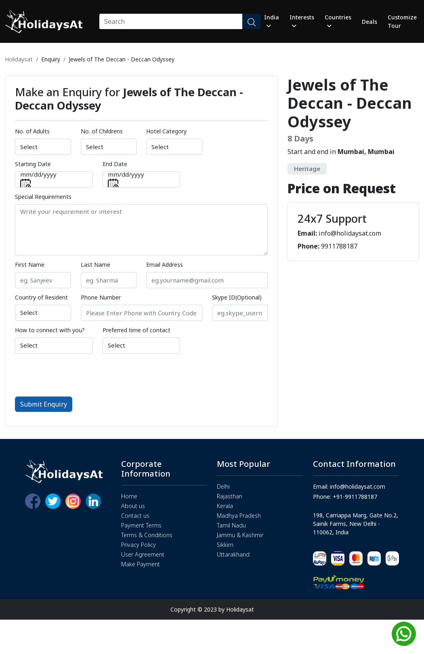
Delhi (223, 486)
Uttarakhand (233, 554)
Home (129, 496)
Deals (369, 21)
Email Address (164, 264)
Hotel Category (166, 131)
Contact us (135, 515)
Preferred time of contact (136, 330)
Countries (338, 21)
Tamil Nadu (231, 525)
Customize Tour (402, 21)
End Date (115, 164)
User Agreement (142, 554)
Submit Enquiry (43, 404)
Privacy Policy (138, 545)
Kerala (225, 506)
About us (133, 506)
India (271, 21)
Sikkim (225, 545)
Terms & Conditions (146, 535)
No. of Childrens (102, 131)
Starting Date (33, 164)
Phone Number (101, 297)
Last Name (95, 264)
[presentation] (76, 374)
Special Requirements (43, 196)
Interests (302, 21)
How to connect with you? (50, 330)
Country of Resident (41, 297)
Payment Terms (141, 525)
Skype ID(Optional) (237, 297)
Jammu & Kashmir (240, 535)
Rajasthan (229, 496)
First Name (29, 264)
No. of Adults (32, 131)
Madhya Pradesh (239, 515)
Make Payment (140, 564)
